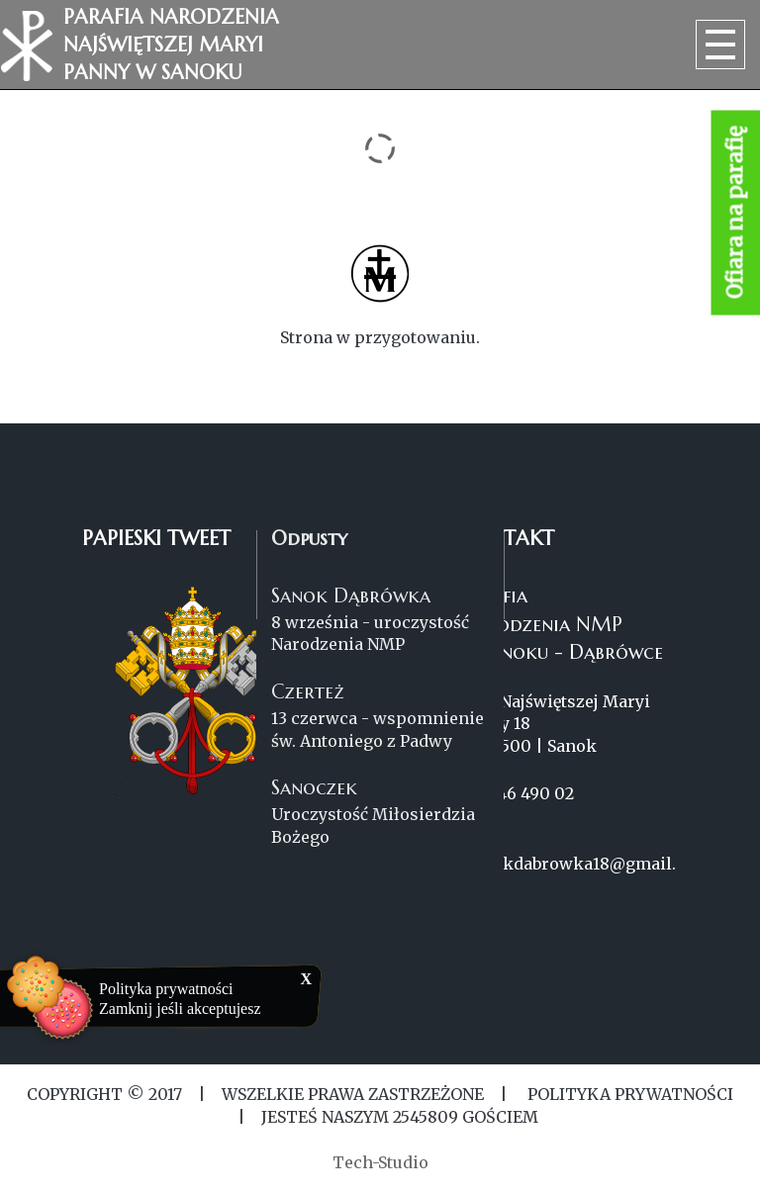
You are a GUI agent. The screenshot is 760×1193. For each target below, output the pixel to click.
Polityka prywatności (166, 988)
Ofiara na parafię (735, 213)
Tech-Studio (380, 1162)
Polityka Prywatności (628, 1094)
